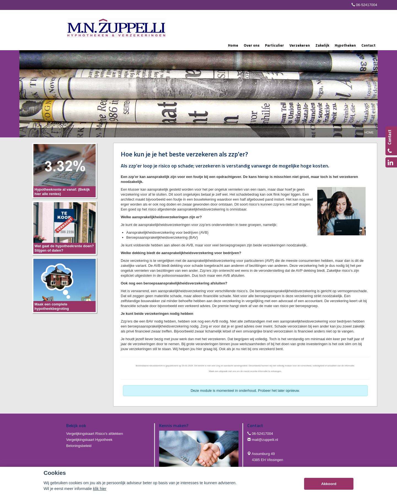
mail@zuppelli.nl (265, 440)
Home (369, 132)
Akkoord (328, 484)
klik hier (99, 488)
